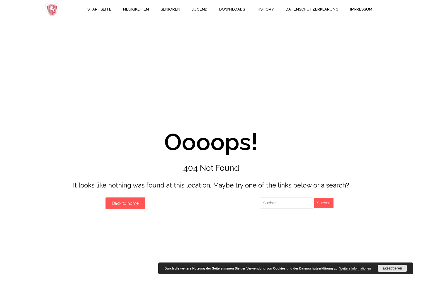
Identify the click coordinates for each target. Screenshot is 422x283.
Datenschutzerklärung (312, 9)
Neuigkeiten (136, 9)
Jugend (199, 9)
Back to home (125, 203)
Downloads (232, 9)
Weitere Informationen (355, 268)
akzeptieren (392, 268)
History (265, 9)
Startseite (99, 9)
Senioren (170, 9)
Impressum (361, 9)
